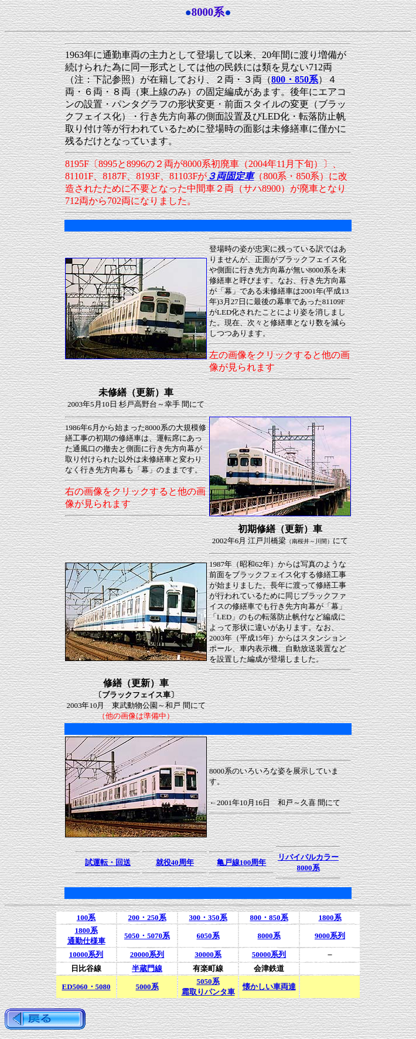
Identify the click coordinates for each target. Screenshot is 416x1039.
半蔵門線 (147, 968)
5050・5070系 (147, 935)
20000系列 (147, 954)
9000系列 (330, 935)
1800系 (330, 917)
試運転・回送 (108, 862)
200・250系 (147, 917)
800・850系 (269, 917)
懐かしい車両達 (269, 986)
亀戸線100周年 (242, 862)
